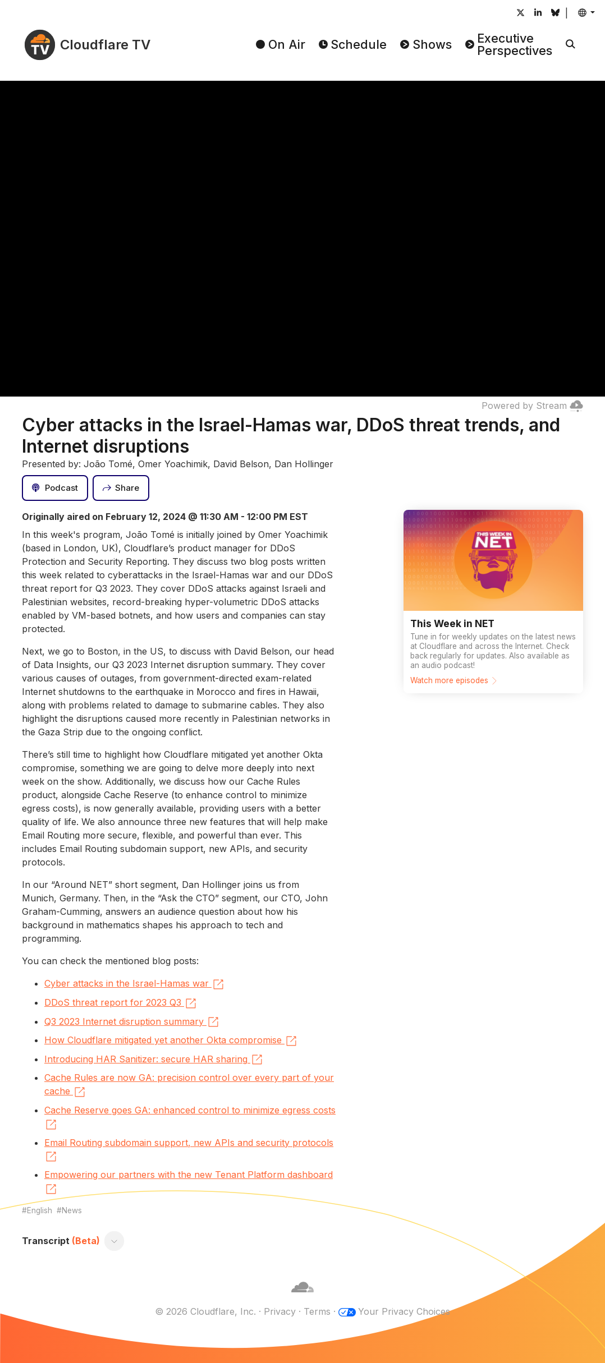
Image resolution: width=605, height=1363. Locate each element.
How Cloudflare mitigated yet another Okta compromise (171, 1041)
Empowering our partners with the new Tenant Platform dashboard (188, 1182)
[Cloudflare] (302, 1298)
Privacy (280, 1311)
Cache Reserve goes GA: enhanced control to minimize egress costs (190, 1117)
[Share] (121, 488)
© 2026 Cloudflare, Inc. (205, 1311)
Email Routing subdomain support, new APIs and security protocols (188, 1150)
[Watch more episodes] (493, 601)
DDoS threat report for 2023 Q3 (121, 1003)
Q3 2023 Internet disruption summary (132, 1022)
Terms (317, 1311)
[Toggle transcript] (114, 1241)
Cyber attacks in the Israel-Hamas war (134, 984)
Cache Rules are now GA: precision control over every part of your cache (189, 1085)
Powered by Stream (532, 405)
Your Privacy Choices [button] (404, 1311)
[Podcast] (55, 488)
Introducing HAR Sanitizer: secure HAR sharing (154, 1059)
